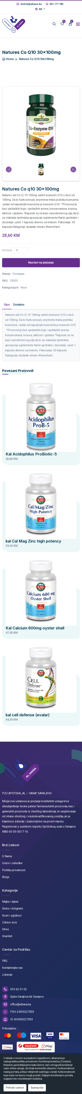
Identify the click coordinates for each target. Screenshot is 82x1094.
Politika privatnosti (13, 870)
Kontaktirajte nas (12, 967)
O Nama (7, 856)
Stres (5, 929)
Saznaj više (37, 1087)
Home (8, 59)
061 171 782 (54, 4)
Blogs (5, 877)
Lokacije (7, 974)
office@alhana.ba (16, 1004)
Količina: (7, 250)
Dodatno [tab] (18, 304)
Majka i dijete (10, 901)
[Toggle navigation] (78, 24)
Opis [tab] (7, 304)
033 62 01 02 (14, 989)
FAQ (4, 960)
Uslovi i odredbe (12, 863)
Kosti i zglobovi (12, 915)
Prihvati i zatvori (15, 1087)
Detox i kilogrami (12, 908)
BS (39, 9)
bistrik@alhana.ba (29, 4)
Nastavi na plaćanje (41, 262)
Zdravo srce (9, 922)
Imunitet (7, 936)
